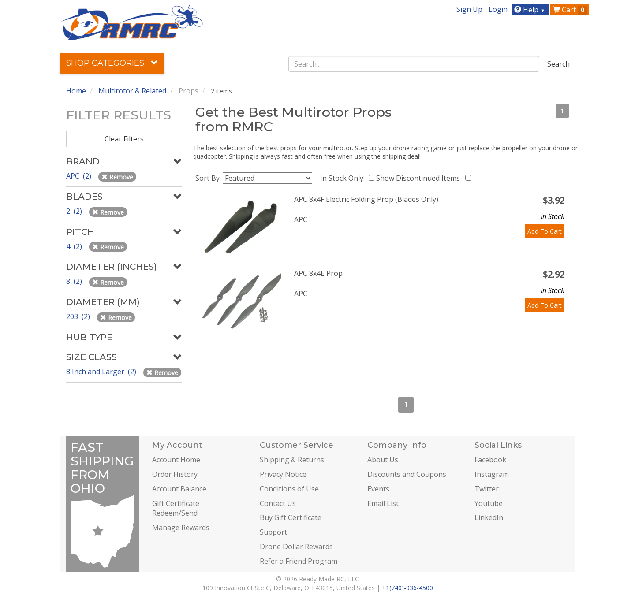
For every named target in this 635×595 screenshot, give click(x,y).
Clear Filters (124, 139)
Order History (175, 474)
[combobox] (414, 64)
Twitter (486, 489)
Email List (383, 503)
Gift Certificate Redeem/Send (175, 508)
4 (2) (75, 246)
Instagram (491, 474)
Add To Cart (544, 231)
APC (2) (79, 176)
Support (273, 532)
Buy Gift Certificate (290, 517)
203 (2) (79, 316)
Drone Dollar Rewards (296, 546)
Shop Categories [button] (112, 63)
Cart (570, 10)
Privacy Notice (283, 474)
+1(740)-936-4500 (407, 588)
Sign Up (469, 9)
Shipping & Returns (292, 460)
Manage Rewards (180, 527)
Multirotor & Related (132, 91)
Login (498, 9)
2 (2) (75, 211)
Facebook (490, 460)
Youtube (488, 503)
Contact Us (278, 503)
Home (76, 91)
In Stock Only (343, 178)
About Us (382, 460)
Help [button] (530, 10)
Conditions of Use (289, 489)
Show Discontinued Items (419, 178)
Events (378, 489)
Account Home (176, 460)
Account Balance (179, 489)
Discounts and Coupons (406, 474)
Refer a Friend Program (298, 561)
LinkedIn (488, 517)
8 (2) (75, 281)
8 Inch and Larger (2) (102, 371)
